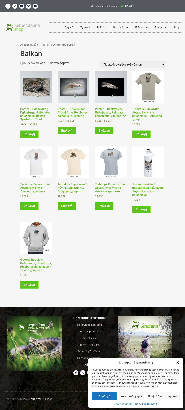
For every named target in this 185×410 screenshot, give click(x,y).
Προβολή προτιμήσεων (163, 396)
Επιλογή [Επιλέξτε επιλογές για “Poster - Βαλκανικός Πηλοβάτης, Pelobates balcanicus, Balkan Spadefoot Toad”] (29, 134)
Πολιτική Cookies (124, 404)
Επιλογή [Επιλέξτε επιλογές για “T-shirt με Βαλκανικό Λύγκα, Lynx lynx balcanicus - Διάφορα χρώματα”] (141, 134)
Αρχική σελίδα (29, 44)
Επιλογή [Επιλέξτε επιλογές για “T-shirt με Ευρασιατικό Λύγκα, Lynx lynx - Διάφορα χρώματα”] (29, 206)
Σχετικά (85, 27)
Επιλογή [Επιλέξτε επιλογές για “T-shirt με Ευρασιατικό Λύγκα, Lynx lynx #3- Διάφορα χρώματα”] (104, 206)
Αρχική (69, 27)
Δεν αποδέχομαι (131, 396)
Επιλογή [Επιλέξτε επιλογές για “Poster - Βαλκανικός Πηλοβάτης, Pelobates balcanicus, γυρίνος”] (66, 130)
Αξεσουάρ (120, 27)
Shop (176, 27)
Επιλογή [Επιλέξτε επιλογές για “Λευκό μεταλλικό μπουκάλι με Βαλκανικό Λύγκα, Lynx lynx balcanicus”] (141, 209)
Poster (160, 27)
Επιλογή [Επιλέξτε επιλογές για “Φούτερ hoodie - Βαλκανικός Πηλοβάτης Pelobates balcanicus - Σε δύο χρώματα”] (29, 285)
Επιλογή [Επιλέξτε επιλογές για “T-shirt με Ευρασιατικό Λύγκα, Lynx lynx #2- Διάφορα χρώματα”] (66, 206)
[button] (178, 362)
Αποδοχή (104, 396)
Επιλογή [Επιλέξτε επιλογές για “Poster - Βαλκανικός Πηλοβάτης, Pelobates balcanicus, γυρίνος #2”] (104, 130)
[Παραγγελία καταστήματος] (132, 64)
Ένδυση (141, 27)
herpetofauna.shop (41, 399)
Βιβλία (101, 27)
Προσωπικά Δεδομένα (145, 404)
